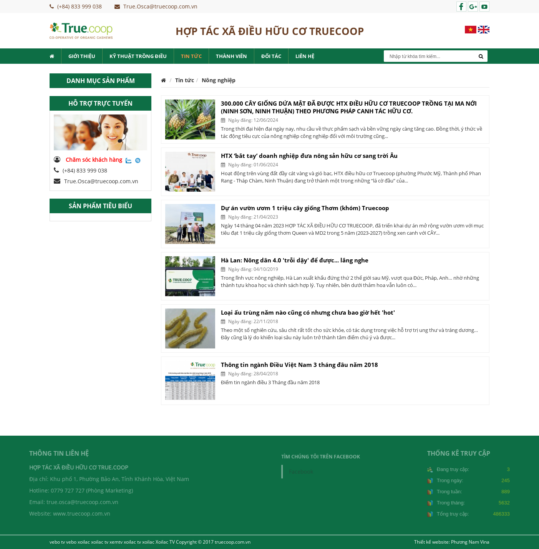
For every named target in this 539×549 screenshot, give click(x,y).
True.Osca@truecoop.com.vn (96, 181)
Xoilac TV (165, 542)
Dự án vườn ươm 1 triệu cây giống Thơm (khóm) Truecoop (305, 208)
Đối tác (271, 56)
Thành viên (231, 56)
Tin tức (191, 56)
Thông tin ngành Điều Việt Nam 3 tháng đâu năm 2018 (299, 364)
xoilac (84, 542)
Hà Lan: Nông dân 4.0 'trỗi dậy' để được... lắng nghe (294, 260)
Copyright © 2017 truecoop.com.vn (213, 542)
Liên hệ (304, 56)
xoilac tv (99, 542)
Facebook (304, 471)
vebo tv (57, 542)
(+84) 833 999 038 (80, 170)
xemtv (116, 542)
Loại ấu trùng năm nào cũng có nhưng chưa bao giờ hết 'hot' (308, 312)
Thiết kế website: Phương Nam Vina (451, 542)
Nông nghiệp (219, 80)
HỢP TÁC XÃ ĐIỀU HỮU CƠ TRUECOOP (270, 31)
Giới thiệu (81, 56)
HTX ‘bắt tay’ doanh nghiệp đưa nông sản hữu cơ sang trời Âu (309, 155)
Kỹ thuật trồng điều (138, 56)
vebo (71, 542)
